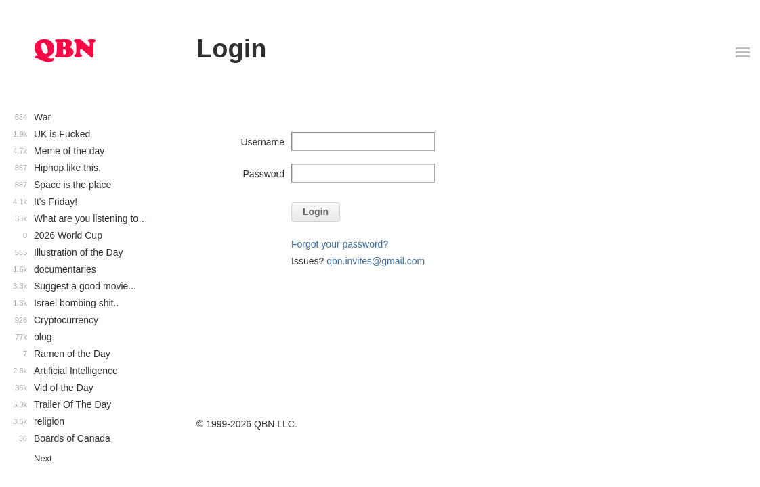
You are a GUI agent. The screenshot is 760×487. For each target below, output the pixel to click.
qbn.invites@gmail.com (375, 261)
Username (262, 142)
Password (263, 173)
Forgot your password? (339, 244)
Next (43, 458)
